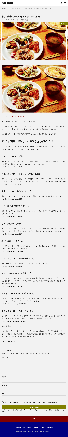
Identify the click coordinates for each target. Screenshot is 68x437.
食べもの (19, 8)
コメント (5, 357)
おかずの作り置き (18, 116)
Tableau (18, 427)
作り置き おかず (26, 20)
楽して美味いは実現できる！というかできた (38, 8)
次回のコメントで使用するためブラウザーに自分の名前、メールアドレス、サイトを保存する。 (30, 402)
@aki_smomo (7, 3)
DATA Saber (27, 427)
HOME (5, 8)
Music (36, 427)
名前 (4, 377)
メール (4, 385)
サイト (3, 393)
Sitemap (50, 427)
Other (12, 8)
